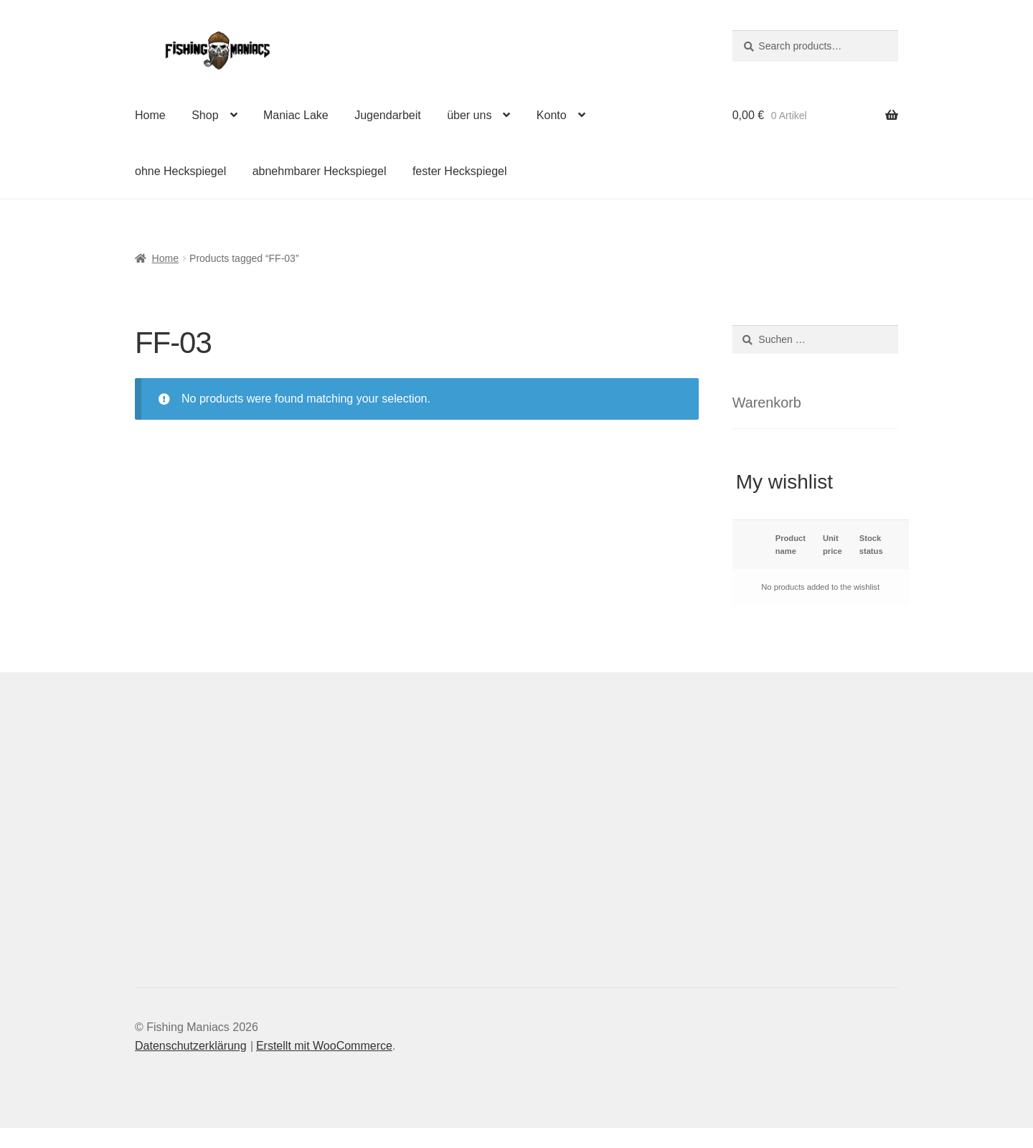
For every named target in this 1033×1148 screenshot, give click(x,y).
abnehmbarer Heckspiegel (320, 171)
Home (150, 115)
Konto (552, 115)
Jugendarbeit (387, 115)
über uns (469, 115)
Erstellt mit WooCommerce (324, 1046)
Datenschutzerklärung (191, 1046)
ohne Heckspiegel (180, 171)
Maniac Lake (296, 115)
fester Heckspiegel (459, 171)
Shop (205, 115)
